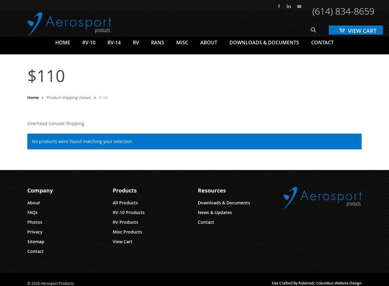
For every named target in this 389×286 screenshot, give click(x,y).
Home (33, 97)
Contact (35, 251)
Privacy (35, 232)
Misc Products (127, 232)
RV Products (125, 222)
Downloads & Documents (224, 203)
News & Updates (215, 212)
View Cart (123, 241)
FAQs (32, 212)
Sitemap (35, 241)
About (33, 203)
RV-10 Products (129, 212)
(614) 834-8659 (343, 11)
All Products (125, 203)
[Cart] (356, 30)
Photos (34, 222)
